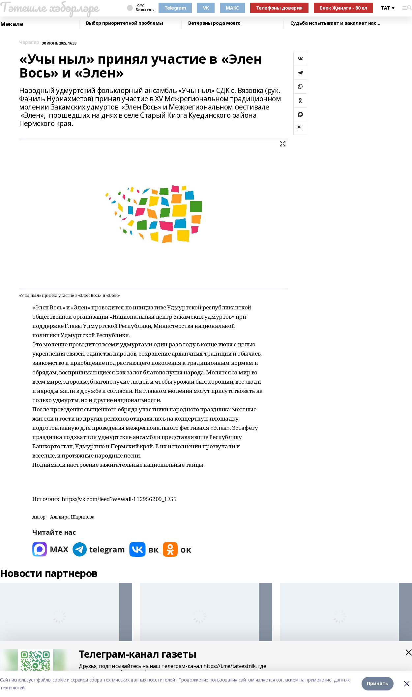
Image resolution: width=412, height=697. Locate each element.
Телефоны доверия (279, 8)
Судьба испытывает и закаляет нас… (335, 23)
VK (206, 8)
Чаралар (29, 42)
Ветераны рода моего (214, 23)
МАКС (232, 8)
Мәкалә (11, 23)
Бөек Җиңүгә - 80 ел (343, 8)
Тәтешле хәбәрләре (49, 7)
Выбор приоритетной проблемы (124, 23)
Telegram (175, 8)
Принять (377, 684)
